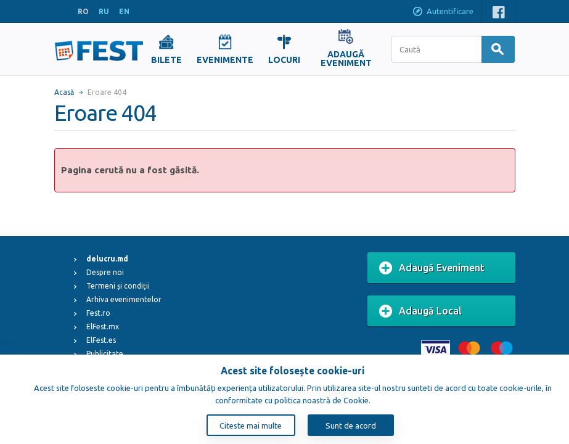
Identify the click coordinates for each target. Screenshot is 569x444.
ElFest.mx (102, 327)
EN (124, 11)
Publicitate (104, 354)
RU (104, 11)
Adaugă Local (420, 311)
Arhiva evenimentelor (124, 299)
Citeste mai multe (250, 425)
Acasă (64, 92)
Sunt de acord (350, 425)
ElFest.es (101, 340)
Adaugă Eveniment (432, 268)
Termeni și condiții (118, 286)
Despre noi (105, 272)
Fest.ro (98, 313)
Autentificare (442, 12)
